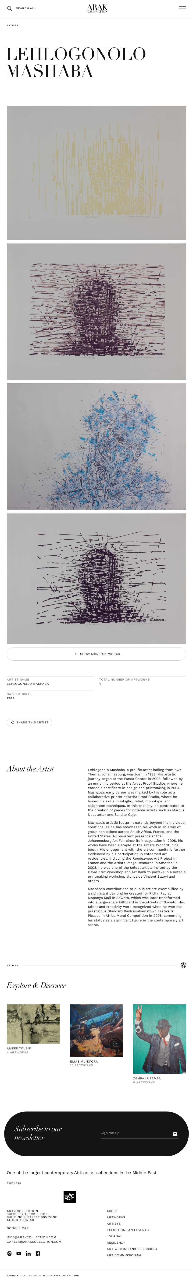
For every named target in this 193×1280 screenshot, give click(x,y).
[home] (97, 8)
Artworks (116, 1217)
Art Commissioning (124, 1255)
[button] (182, 8)
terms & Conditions (22, 1275)
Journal (114, 1236)
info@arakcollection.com (31, 1237)
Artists (12, 25)
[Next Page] (96, 654)
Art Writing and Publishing (132, 1249)
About (112, 1211)
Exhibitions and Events (128, 1230)
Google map (18, 1228)
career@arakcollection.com (34, 1241)
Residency (116, 1242)
